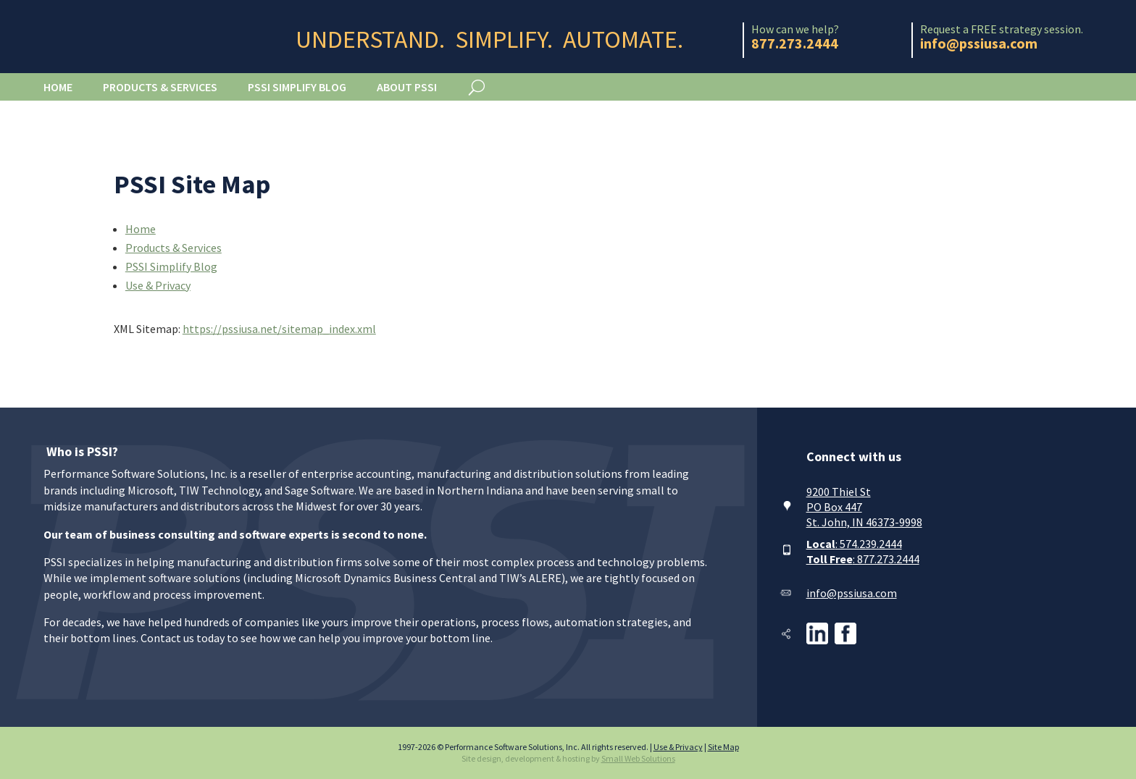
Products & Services (160, 87)
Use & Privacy (158, 285)
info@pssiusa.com (851, 593)
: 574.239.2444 (854, 543)
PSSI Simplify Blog (297, 87)
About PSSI (407, 87)
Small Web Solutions (638, 758)
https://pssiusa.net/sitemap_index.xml (279, 328)
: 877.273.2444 (862, 559)
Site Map (723, 746)
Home (57, 87)
